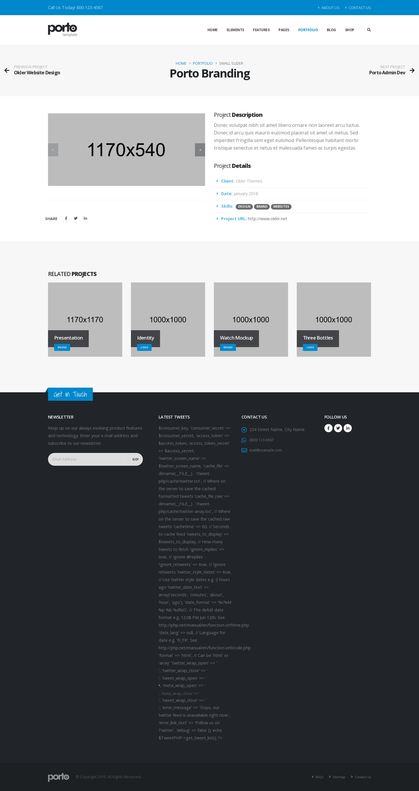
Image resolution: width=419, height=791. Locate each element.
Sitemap (335, 776)
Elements (235, 29)
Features (261, 29)
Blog (331, 29)
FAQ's (314, 776)
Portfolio (308, 29)
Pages (283, 29)
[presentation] (54, 149)
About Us (329, 7)
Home (212, 29)
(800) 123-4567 (263, 439)
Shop (349, 29)
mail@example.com (268, 450)
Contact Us (358, 7)
